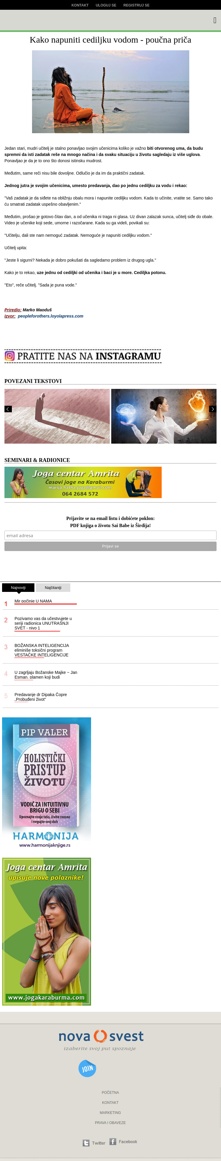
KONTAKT (110, 1103)
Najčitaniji (53, 587)
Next (213, 409)
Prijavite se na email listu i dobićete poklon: (110, 518)
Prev (8, 409)
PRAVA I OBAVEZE (110, 1123)
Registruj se (136, 5)
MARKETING (110, 1113)
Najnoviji (18, 588)
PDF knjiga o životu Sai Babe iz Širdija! (110, 526)
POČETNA (110, 1093)
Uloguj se (106, 5)
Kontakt (80, 5)
